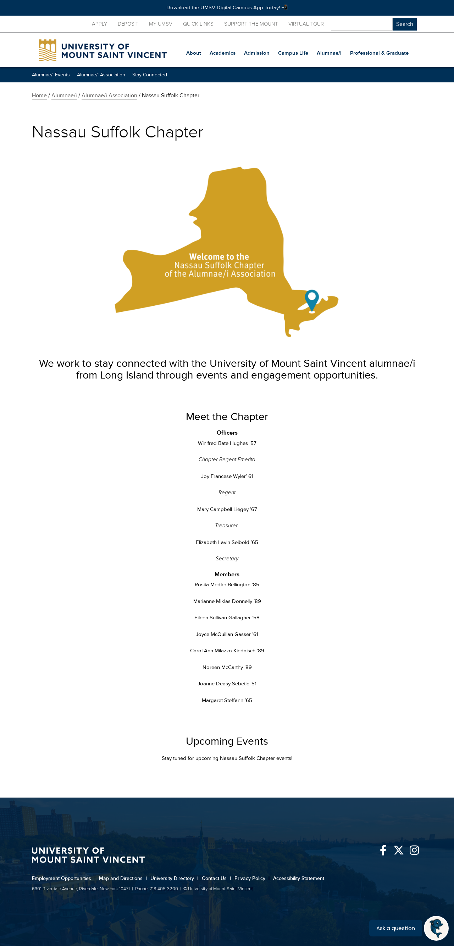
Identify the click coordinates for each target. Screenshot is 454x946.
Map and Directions (123, 878)
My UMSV (160, 24)
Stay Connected (149, 75)
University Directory (174, 878)
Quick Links (198, 24)
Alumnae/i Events (51, 75)
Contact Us (216, 878)
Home (39, 95)
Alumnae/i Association (101, 75)
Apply (99, 24)
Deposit (128, 24)
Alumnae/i (64, 95)
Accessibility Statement (298, 878)
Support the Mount (251, 24)
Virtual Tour (306, 24)
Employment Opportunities (63, 878)
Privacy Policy (252, 878)
